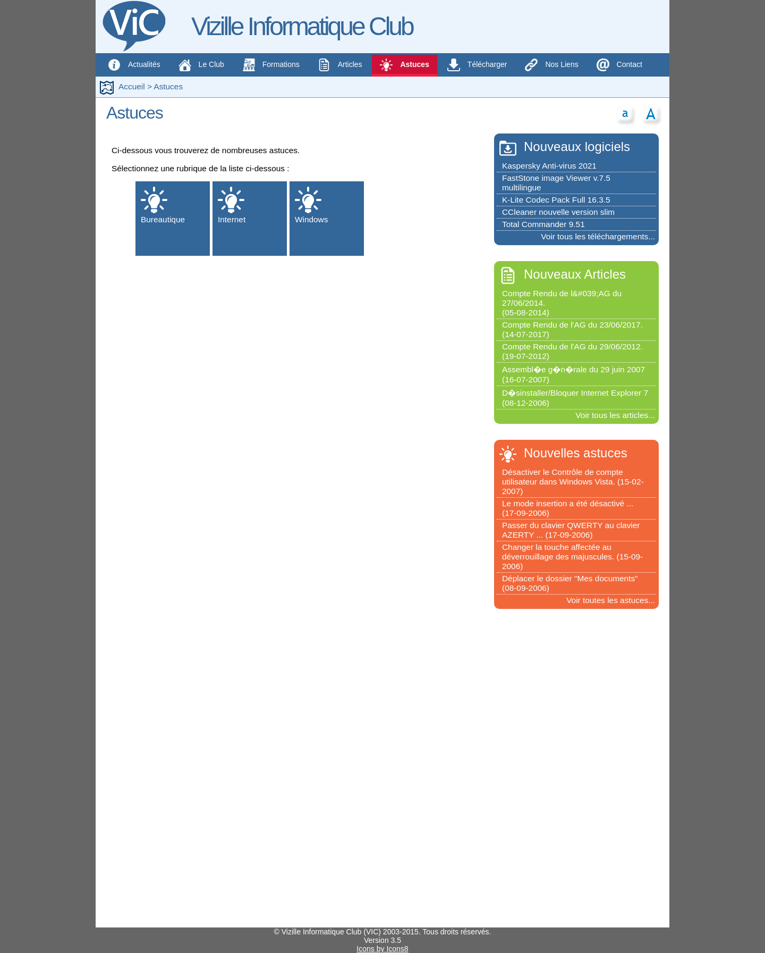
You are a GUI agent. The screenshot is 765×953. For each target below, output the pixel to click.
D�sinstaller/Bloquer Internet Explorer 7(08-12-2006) (575, 397)
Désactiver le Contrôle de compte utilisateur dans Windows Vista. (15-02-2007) (573, 481)
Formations (271, 64)
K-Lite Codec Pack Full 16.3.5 (556, 199)
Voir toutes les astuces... (610, 600)
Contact (619, 64)
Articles (340, 64)
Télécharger (477, 64)
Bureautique (163, 205)
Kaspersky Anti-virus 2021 (549, 165)
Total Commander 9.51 (543, 224)
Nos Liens (551, 64)
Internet (231, 205)
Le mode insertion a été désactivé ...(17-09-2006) (567, 508)
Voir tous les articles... (615, 415)
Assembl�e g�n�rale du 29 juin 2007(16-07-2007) (573, 374)
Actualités (134, 64)
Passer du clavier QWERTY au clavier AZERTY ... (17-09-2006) (571, 530)
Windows (311, 205)
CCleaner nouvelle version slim (558, 211)
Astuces (404, 64)
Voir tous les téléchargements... (598, 236)
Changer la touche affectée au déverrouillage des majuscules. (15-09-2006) (572, 556)
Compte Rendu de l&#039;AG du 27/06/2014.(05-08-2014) (562, 303)
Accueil (131, 86)
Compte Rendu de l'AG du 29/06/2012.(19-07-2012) (572, 351)
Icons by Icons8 (382, 948)
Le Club (202, 64)
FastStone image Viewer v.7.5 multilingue (556, 182)
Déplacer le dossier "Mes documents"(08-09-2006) (570, 583)
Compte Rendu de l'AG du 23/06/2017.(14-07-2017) (572, 329)
